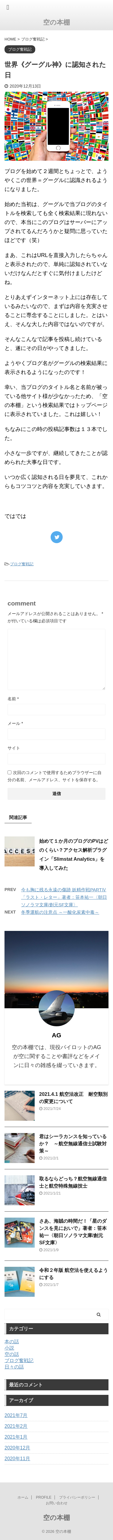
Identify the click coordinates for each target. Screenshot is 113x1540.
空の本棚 (56, 22)
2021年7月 (16, 1415)
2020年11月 (17, 1458)
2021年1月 (16, 1437)
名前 (13, 698)
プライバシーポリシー (77, 1497)
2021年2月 (16, 1426)
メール (15, 723)
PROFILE (43, 1497)
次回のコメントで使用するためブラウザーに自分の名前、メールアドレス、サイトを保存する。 (55, 776)
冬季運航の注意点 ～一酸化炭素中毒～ (60, 912)
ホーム (22, 1497)
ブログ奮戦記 (21, 564)
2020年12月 (17, 1447)
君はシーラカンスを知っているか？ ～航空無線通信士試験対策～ (73, 1143)
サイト (14, 748)
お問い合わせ (56, 1503)
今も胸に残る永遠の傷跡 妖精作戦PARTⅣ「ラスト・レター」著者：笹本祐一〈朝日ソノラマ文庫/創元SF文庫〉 (64, 897)
